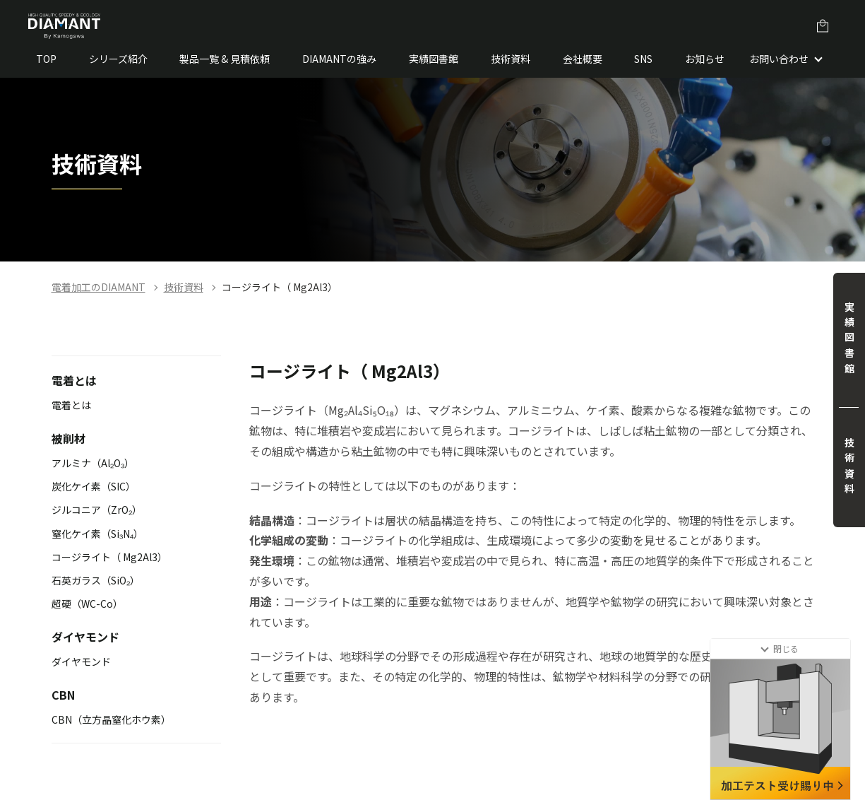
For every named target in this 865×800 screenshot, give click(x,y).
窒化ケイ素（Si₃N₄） (97, 534)
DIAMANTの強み (339, 59)
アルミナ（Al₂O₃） (93, 463)
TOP (46, 59)
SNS (643, 59)
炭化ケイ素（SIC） (94, 486)
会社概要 (582, 59)
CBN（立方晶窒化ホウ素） (111, 719)
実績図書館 (433, 59)
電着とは (71, 405)
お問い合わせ (779, 59)
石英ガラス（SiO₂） (96, 580)
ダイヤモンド (81, 661)
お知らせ (704, 59)
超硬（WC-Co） (87, 603)
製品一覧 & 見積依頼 (224, 59)
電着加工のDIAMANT (98, 287)
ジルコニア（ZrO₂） (97, 509)
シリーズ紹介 (118, 59)
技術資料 (510, 59)
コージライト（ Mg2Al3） (280, 287)
